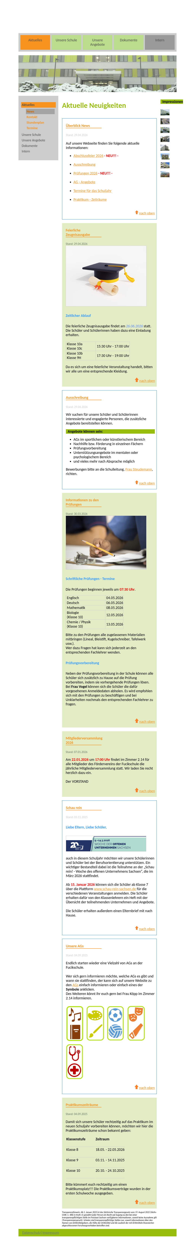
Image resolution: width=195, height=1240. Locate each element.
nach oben (144, 213)
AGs (75, 985)
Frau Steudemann (138, 469)
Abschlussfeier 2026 (88, 156)
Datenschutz (31, 1232)
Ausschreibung (84, 164)
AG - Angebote (84, 182)
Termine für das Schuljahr (92, 191)
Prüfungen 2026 (86, 173)
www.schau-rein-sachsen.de (115, 889)
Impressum (50, 1232)
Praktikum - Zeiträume (90, 199)
